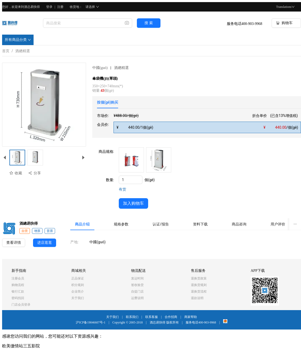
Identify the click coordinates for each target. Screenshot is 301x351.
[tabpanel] (199, 123)
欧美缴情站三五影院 (21, 346)
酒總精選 (22, 50)
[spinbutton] (130, 180)
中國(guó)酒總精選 (110, 68)
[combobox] (81, 23)
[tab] (107, 102)
